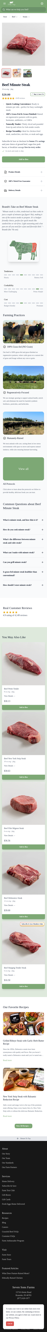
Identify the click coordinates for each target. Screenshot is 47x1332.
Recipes (5, 1218)
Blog (4, 1223)
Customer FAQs (8, 1236)
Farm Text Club (8, 1190)
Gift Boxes (6, 1195)
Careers (5, 1227)
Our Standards (8, 1163)
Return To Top (23, 1138)
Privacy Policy (25, 1329)
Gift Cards (6, 1199)
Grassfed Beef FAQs (10, 1232)
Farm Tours (6, 1259)
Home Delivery (8, 1181)
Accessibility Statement (11, 1329)
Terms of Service (38, 1329)
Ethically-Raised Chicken (12, 1278)
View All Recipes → (23, 1126)
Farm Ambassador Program (13, 1241)
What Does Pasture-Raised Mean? (15, 1273)
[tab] (6, 73)
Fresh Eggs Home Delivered (13, 1204)
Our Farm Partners (9, 1167)
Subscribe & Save (9, 1186)
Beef (15, 17)
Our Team (6, 1158)
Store (5, 17)
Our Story (6, 1154)
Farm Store (6, 1255)
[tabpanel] (23, 44)
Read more (7, 1060)
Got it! (10, 1324)
